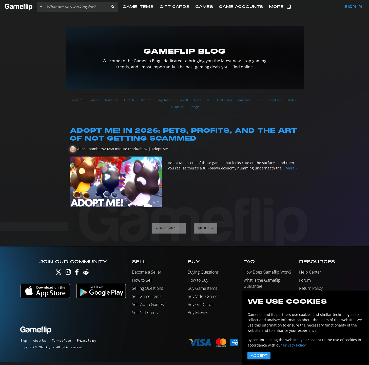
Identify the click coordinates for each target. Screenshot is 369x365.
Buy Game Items (202, 291)
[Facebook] (77, 276)
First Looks (253, 100)
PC (235, 100)
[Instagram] (68, 276)
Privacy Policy (86, 343)
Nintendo (120, 100)
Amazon (276, 100)
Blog (24, 343)
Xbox (222, 100)
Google (217, 108)
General (80, 100)
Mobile (175, 108)
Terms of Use (61, 343)
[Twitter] (58, 276)
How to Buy (198, 283)
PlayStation (182, 100)
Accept (258, 356)
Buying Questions (203, 275)
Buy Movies (198, 315)
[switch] (289, 7)
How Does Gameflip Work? (267, 275)
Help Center (310, 275)
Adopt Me (154, 108)
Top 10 (204, 100)
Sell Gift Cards (145, 315)
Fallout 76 (196, 108)
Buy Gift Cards (200, 307)
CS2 (293, 100)
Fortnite (141, 100)
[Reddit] (86, 276)
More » (291, 170)
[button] (112, 7)
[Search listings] (75, 7)
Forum (305, 283)
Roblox (99, 100)
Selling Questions (147, 291)
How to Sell (142, 283)
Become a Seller (146, 275)
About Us (39, 343)
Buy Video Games (203, 299)
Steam (161, 100)
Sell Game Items (146, 299)
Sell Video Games (148, 307)
